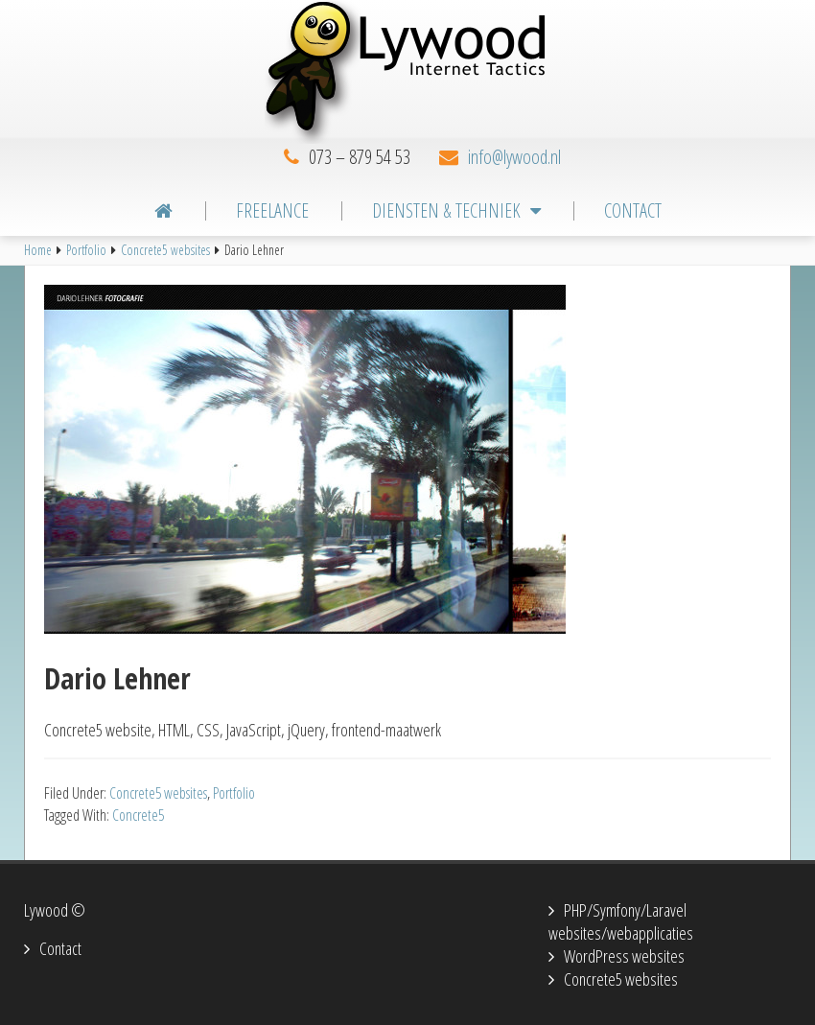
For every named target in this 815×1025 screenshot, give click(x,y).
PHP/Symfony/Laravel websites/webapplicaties (620, 921)
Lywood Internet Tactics (407, 72)
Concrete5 (138, 815)
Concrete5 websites (158, 793)
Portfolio (234, 793)
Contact (60, 948)
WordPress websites (624, 955)
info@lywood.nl (514, 157)
